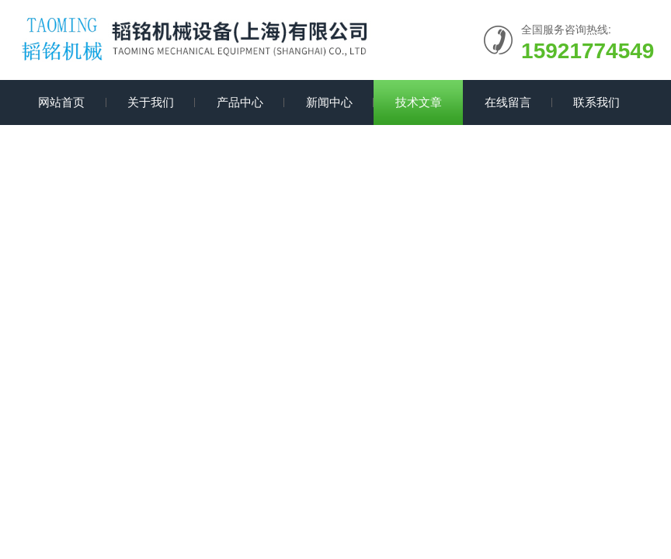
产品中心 (240, 102)
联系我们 (596, 102)
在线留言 (508, 102)
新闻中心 (329, 102)
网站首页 (61, 102)
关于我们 (150, 102)
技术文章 (418, 102)
